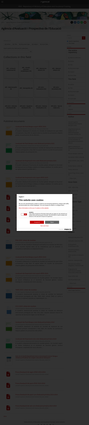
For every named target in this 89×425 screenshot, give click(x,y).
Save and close (44, 226)
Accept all (37, 222)
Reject (52, 222)
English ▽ (21, 197)
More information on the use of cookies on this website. (34, 208)
